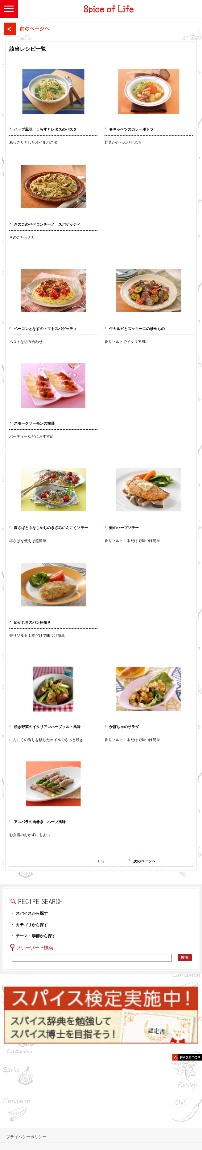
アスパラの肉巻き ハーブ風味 (40, 822)
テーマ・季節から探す (36, 936)
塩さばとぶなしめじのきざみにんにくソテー (51, 528)
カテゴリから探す (32, 924)
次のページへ (144, 861)
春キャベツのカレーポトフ (131, 129)
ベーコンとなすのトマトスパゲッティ (45, 329)
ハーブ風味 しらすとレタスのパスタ (45, 129)
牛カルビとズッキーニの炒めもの (137, 329)
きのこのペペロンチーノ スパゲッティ (47, 224)
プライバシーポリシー (26, 1137)
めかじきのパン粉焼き (36, 622)
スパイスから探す (32, 913)
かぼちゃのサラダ (124, 727)
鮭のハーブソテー (124, 528)
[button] (9, 9)
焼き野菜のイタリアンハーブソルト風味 (47, 727)
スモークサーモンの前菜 (34, 423)
